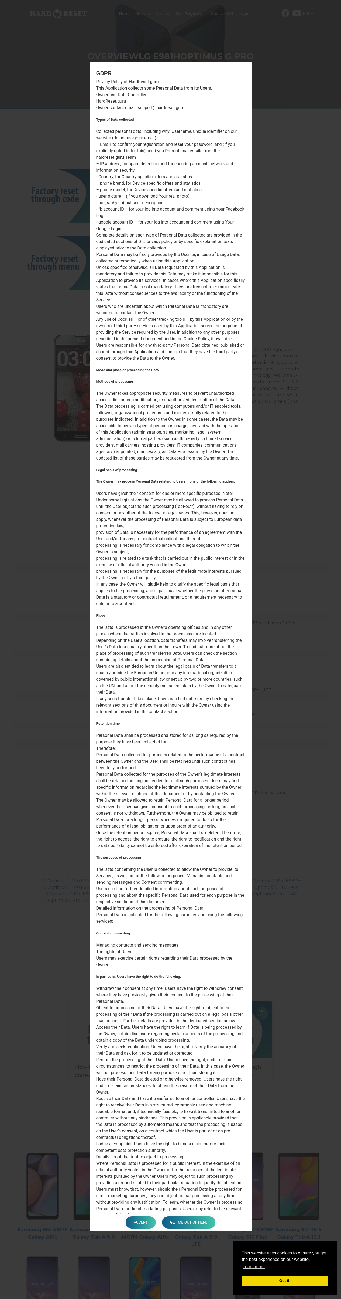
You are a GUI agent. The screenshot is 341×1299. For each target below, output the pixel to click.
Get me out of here (188, 1222)
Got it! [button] (285, 1280)
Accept (140, 1222)
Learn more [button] (254, 1266)
